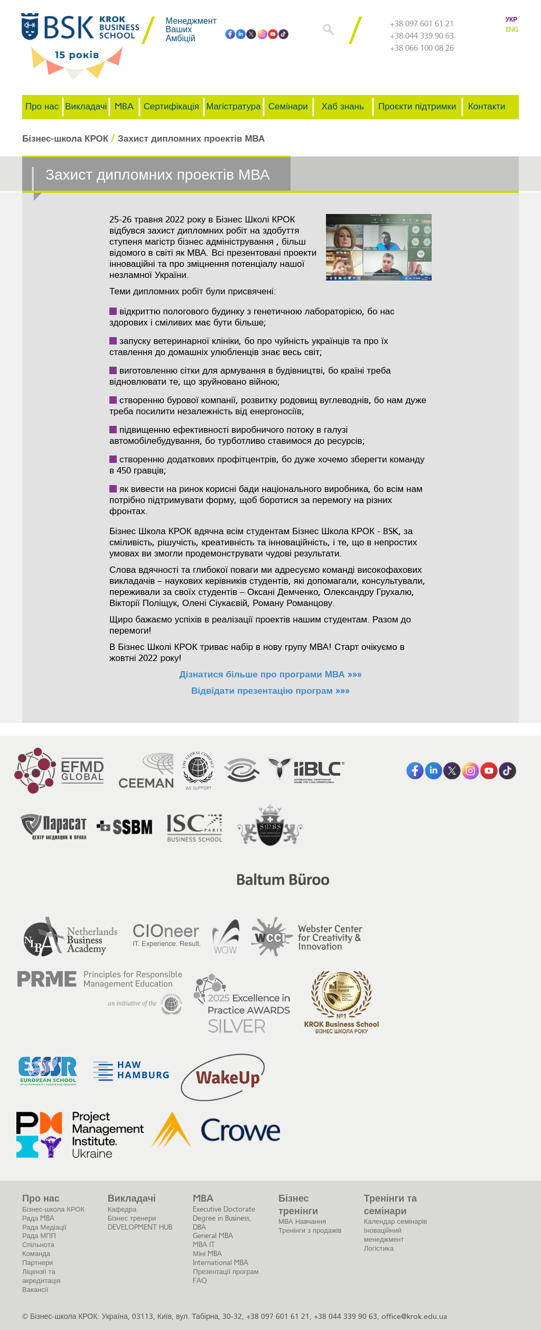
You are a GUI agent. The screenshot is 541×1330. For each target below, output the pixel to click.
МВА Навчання (302, 1221)
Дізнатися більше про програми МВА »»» (270, 674)
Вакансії (35, 1290)
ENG (512, 29)
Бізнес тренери (132, 1218)
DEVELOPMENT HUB (140, 1227)
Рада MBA (38, 1218)
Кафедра (122, 1209)
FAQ (200, 1281)
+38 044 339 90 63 (422, 36)
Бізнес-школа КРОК (53, 1209)
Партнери (37, 1263)
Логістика (379, 1248)
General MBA (213, 1236)
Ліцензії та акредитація (41, 1276)
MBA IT (204, 1245)
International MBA (220, 1263)
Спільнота (38, 1245)
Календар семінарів (395, 1221)
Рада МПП (39, 1236)
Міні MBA (207, 1254)
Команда (36, 1254)
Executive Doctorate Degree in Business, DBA (224, 1218)
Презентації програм (225, 1272)
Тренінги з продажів (309, 1230)
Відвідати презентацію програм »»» (270, 691)
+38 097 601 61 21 (422, 24)
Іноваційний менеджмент (384, 1234)
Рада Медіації (44, 1227)
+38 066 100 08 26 (422, 48)
